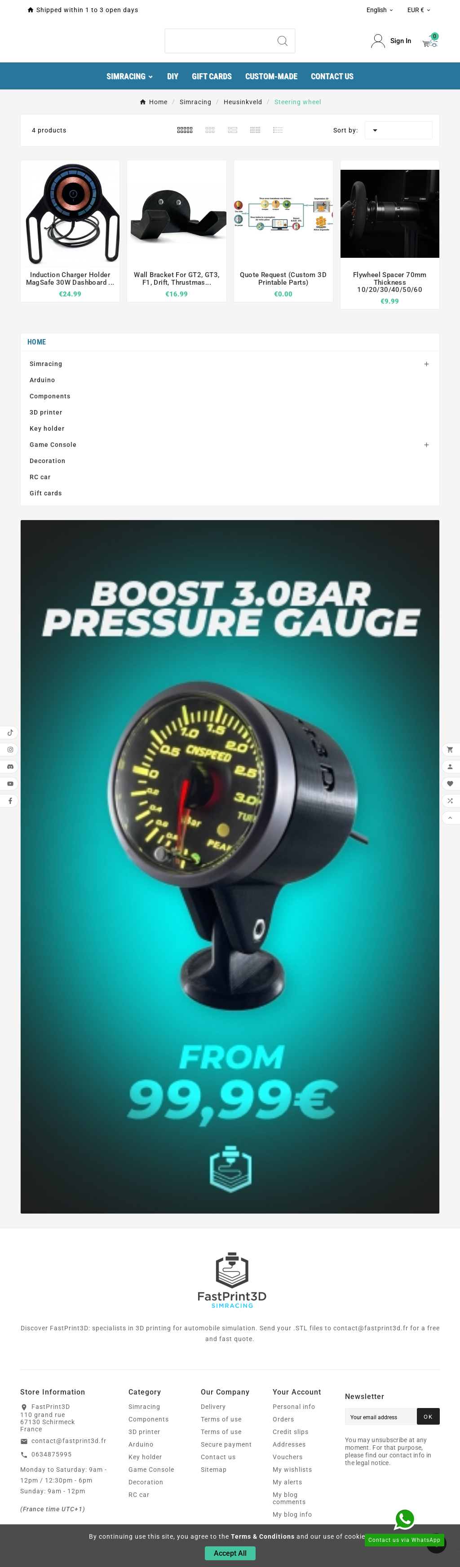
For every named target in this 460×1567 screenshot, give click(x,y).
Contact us (218, 1457)
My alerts (287, 1482)
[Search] (217, 41)
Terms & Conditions (263, 1536)
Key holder (47, 428)
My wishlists (292, 1469)
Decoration (48, 460)
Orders (283, 1419)
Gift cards (46, 493)
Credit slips (291, 1431)
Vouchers (288, 1457)
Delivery (213, 1406)
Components (50, 396)
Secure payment (226, 1444)
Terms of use (221, 1419)
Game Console (53, 444)
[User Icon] (391, 41)
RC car (40, 477)
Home (36, 342)
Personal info (294, 1406)
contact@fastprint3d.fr (68, 1440)
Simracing (46, 363)
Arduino (42, 380)
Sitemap (214, 1469)
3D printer (46, 412)
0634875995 (51, 1454)
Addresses (289, 1444)
